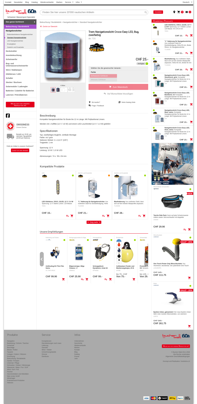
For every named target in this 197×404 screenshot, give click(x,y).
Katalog (34, 2)
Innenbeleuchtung (14, 55)
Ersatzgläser (11, 44)
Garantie (45, 347)
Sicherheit (10, 345)
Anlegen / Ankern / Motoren (16, 354)
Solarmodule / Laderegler (17, 86)
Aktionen (10, 383)
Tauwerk (10, 352)
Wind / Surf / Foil (13, 369)
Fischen (10, 372)
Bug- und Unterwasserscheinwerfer (17, 64)
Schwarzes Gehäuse (99, 76)
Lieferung (45, 345)
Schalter (9, 78)
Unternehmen (79, 341)
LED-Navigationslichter (15, 41)
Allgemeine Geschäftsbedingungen (178, 356)
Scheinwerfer (11, 59)
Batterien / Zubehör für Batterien (20, 91)
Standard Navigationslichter (16, 38)
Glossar (44, 354)
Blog (27, 2)
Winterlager (11, 378)
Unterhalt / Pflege (13, 363)
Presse (76, 356)
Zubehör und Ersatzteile (15, 47)
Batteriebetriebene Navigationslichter (20, 34)
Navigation (11, 341)
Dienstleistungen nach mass (51, 343)
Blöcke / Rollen (12, 350)
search (145, 12)
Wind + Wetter (47, 350)
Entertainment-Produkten (16, 380)
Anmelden (158, 12)
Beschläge (10, 347)
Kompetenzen (46, 341)
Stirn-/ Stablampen (14, 70)
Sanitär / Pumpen (13, 361)
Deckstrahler (11, 51)
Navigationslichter (70, 22)
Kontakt (8, 2)
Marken (59, 2)
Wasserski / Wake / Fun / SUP (17, 367)
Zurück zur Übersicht (48, 26)
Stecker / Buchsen (14, 82)
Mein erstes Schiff (13, 376)
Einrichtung (11, 356)
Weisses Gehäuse (98, 80)
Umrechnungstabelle (49, 352)
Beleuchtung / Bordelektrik (17, 26)
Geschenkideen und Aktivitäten (18, 374)
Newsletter (18, 2)
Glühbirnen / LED (13, 74)
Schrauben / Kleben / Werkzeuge (18, 365)
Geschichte (78, 343)
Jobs (76, 358)
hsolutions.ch (185, 361)
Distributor (45, 356)
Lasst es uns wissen (20, 150)
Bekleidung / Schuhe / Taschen (18, 343)
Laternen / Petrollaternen (16, 95)
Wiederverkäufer (47, 2)
